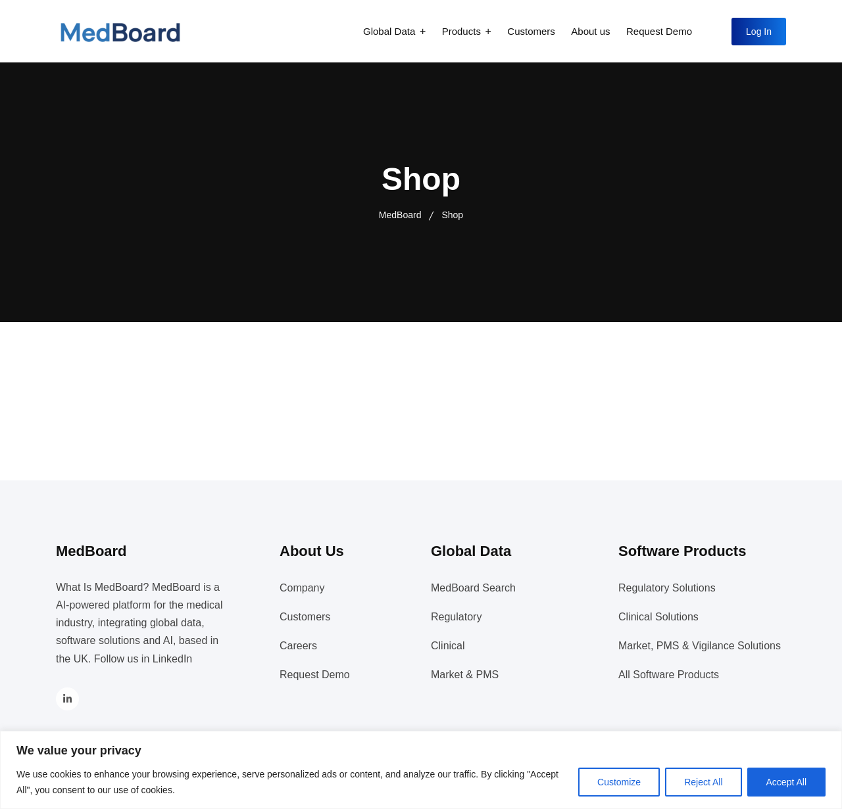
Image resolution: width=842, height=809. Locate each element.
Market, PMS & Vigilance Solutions (699, 645)
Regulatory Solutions (667, 587)
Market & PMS (465, 674)
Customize (619, 782)
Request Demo (659, 31)
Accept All (786, 782)
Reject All (703, 782)
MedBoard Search (473, 587)
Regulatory (456, 616)
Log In (759, 31)
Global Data (389, 31)
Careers (298, 645)
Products (461, 31)
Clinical (448, 645)
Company (302, 587)
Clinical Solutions (658, 616)
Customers (531, 31)
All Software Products (668, 674)
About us (590, 31)
